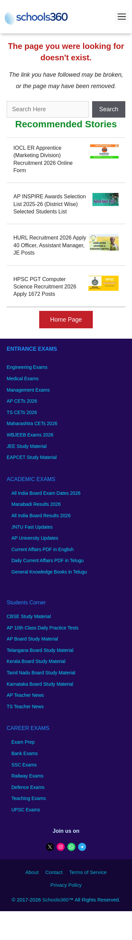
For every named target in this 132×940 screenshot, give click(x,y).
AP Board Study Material (32, 639)
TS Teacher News (25, 706)
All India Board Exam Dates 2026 (45, 493)
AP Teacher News (25, 695)
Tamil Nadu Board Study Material (41, 672)
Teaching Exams (28, 798)
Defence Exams (28, 787)
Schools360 (55, 899)
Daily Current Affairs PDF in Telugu (47, 560)
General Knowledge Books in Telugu (49, 572)
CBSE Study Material (29, 616)
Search (108, 109)
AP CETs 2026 (22, 401)
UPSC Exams (25, 809)
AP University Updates (34, 538)
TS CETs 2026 (22, 412)
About (32, 872)
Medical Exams (23, 378)
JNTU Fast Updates (32, 527)
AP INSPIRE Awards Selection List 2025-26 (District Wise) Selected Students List (49, 204)
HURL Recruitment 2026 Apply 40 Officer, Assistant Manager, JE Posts (49, 245)
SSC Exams (24, 764)
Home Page (66, 319)
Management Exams (28, 390)
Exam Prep (23, 742)
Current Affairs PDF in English (42, 549)
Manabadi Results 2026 (36, 504)
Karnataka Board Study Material (40, 684)
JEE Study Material (27, 446)
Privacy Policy (65, 885)
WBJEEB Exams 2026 (30, 435)
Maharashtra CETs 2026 (32, 423)
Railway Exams (27, 776)
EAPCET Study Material (32, 457)
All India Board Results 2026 (41, 515)
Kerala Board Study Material (36, 661)
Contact (54, 872)
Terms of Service (88, 872)
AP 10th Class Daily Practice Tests (42, 627)
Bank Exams (24, 753)
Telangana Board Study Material (40, 650)
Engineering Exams (27, 367)
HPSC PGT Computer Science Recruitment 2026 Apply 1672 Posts (44, 286)
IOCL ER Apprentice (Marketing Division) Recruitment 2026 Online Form (43, 159)
